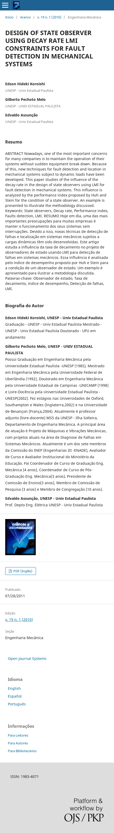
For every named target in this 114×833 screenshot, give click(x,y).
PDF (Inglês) (22, 571)
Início (9, 17)
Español (15, 696)
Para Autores (18, 743)
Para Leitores (18, 735)
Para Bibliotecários (22, 751)
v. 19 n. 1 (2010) (49, 17)
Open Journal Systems (27, 658)
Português (17, 703)
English (14, 688)
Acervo (25, 17)
